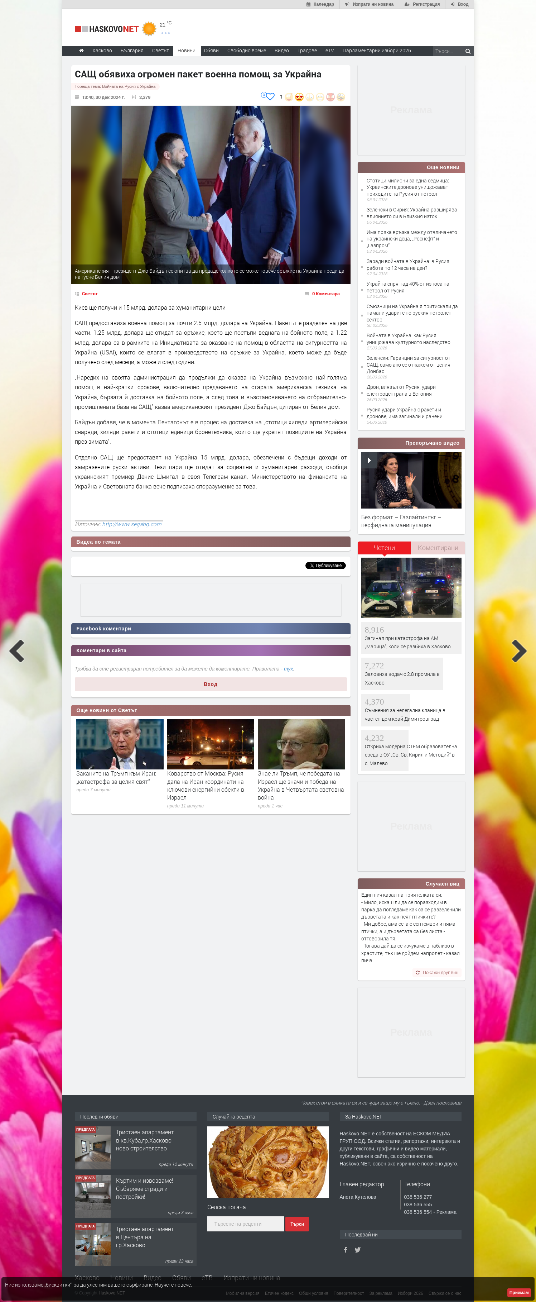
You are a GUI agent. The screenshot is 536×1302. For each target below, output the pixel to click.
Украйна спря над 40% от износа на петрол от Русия (408, 287)
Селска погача (226, 1207)
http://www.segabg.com (131, 524)
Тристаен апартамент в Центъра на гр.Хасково (145, 1237)
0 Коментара (326, 293)
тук (288, 669)
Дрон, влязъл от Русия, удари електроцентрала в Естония (401, 390)
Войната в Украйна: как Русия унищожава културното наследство (408, 338)
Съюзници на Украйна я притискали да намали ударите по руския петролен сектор (412, 313)
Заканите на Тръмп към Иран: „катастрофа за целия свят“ (116, 777)
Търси (297, 1224)
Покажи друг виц (437, 972)
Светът (90, 293)
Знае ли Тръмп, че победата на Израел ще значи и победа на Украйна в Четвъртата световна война (301, 785)
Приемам (519, 1292)
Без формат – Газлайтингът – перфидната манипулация (401, 521)
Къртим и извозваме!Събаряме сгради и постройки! (144, 1188)
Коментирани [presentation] (438, 547)
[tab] (384, 550)
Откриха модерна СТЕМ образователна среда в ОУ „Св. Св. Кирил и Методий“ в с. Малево (411, 755)
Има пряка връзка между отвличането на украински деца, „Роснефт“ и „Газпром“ (412, 238)
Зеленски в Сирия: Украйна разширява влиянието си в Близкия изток (412, 212)
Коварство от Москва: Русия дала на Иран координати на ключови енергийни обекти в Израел (205, 785)
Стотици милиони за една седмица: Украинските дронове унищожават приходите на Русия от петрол (408, 187)
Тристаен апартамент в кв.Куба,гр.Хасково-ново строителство (145, 1140)
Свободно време (246, 50)
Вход (211, 684)
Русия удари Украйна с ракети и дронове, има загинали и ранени (405, 412)
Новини (186, 50)
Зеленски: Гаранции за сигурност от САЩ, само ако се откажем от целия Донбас (408, 364)
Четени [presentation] (384, 547)
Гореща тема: (116, 86)
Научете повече (173, 1284)
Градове (307, 50)
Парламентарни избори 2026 (377, 50)
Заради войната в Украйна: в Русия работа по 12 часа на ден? (408, 264)
